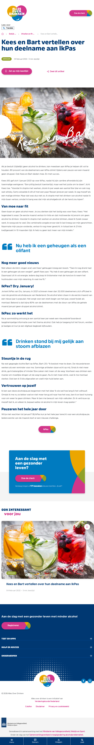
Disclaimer (40, 706)
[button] (5, 25)
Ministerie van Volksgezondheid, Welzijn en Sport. (64, 731)
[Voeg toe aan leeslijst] (87, 527)
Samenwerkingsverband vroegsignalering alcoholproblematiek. (56, 735)
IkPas (45, 429)
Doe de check (79, 13)
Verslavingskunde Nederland (47, 701)
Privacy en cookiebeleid (59, 706)
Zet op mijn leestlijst (16, 71)
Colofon (28, 706)
